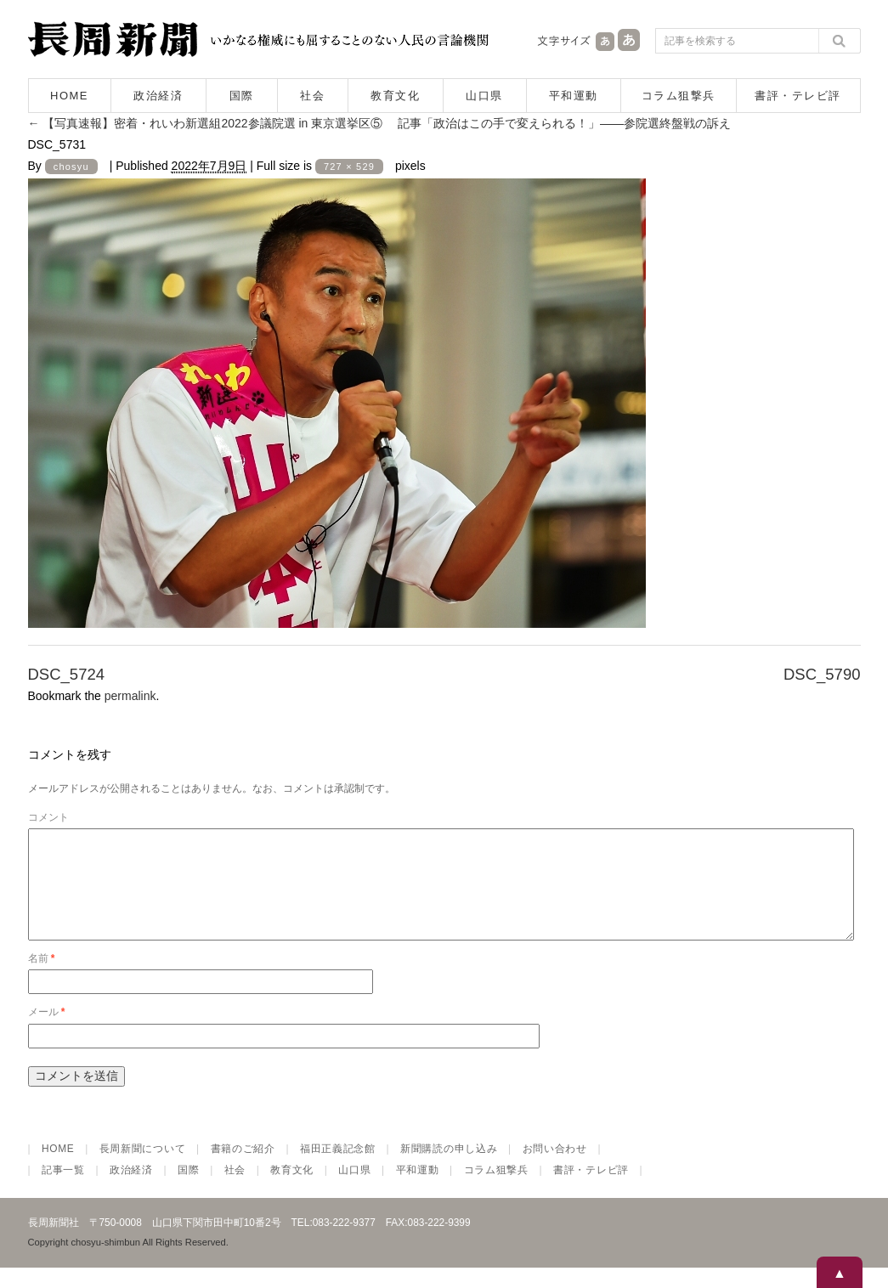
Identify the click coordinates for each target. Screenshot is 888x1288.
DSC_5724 (66, 674)
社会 (312, 95)
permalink (130, 696)
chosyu (71, 166)
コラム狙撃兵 (678, 95)
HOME (69, 95)
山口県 (484, 95)
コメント (48, 817)
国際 (241, 95)
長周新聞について (142, 1169)
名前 (41, 979)
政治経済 (158, 95)
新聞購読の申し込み (448, 1169)
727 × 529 (349, 166)
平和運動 (573, 95)
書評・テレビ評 (798, 95)
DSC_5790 (822, 674)
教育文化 (395, 95)
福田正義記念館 (338, 1169)
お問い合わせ (555, 1169)
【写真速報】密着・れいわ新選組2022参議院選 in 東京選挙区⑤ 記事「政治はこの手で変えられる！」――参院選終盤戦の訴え (380, 123)
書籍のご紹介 (243, 1169)
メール (46, 1032)
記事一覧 (63, 1190)
